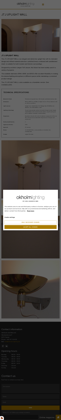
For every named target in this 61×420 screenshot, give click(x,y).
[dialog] (30, 210)
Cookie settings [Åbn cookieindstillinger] (9, 217)
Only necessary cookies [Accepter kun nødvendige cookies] (30, 222)
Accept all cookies (30, 227)
